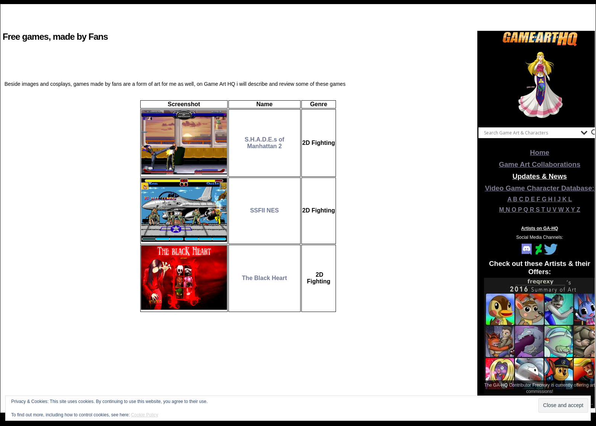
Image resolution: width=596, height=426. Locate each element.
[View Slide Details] (539, 85)
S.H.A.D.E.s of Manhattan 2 (264, 142)
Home (539, 152)
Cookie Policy (144, 414)
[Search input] (530, 132)
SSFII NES (264, 210)
